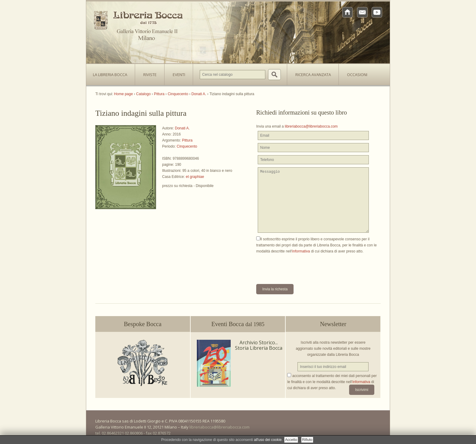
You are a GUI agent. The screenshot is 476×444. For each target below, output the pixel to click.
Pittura (187, 140)
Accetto (291, 440)
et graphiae (195, 177)
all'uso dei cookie (268, 440)
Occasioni (357, 74)
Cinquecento (187, 146)
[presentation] (302, 266)
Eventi (179, 74)
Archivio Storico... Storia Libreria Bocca (258, 345)
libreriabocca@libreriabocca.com (311, 126)
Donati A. (182, 128)
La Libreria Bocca (112, 72)
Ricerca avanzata (313, 74)
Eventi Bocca (237, 324)
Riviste (148, 72)
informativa (301, 251)
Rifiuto (307, 440)
